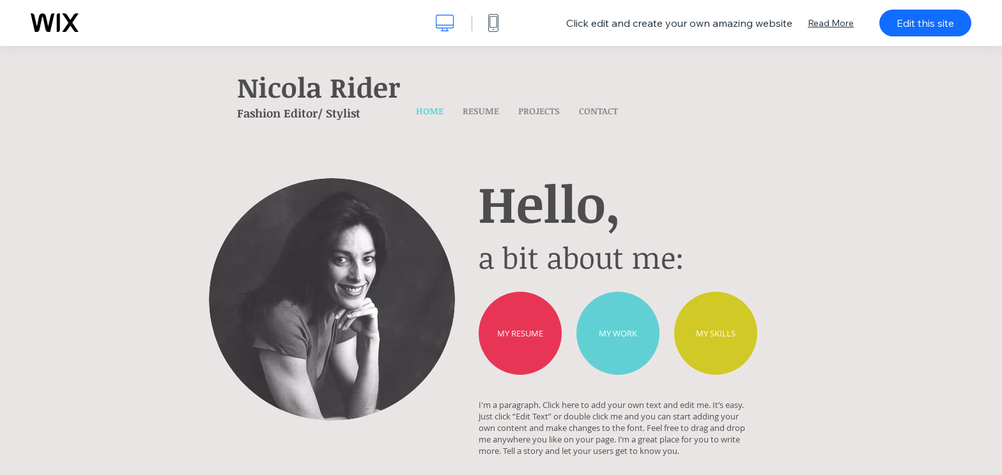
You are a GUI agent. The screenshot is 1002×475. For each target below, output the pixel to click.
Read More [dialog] (831, 23)
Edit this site (925, 23)
